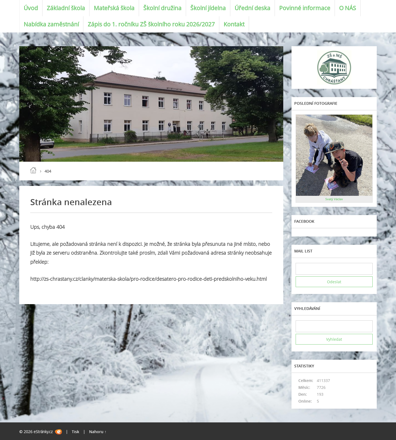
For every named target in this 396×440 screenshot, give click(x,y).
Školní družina (162, 8)
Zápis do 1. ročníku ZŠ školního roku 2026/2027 (151, 24)
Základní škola (66, 8)
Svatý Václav (334, 199)
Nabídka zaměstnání (51, 24)
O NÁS (347, 8)
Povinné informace (304, 8)
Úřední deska (252, 8)
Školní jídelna (208, 8)
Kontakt (234, 24)
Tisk (75, 431)
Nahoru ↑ (97, 431)
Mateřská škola (114, 8)
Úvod (31, 8)
